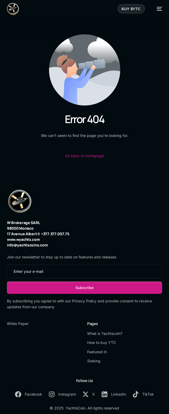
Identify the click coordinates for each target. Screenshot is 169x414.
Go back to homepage (84, 155)
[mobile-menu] (156, 9)
